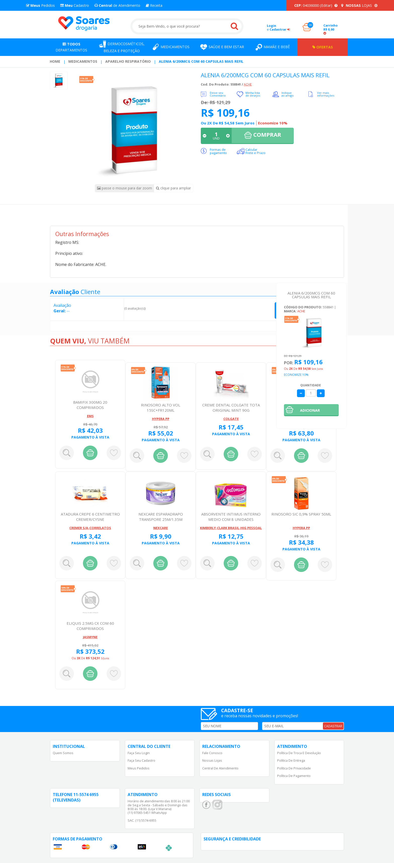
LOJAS (359, 5)
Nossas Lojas (212, 760)
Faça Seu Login (139, 753)
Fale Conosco (212, 753)
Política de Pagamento (294, 775)
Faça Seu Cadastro (141, 760)
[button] (311, 410)
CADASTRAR (333, 726)
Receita (154, 5)
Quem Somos (63, 753)
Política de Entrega (291, 760)
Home (55, 61)
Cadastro (74, 5)
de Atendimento (117, 5)
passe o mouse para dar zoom (124, 188)
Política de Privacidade (294, 768)
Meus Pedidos (139, 768)
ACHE (248, 84)
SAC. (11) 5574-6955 (142, 820)
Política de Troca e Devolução (299, 753)
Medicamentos (82, 61)
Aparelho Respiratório (128, 61)
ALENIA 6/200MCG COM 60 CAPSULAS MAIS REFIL (201, 61)
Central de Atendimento (220, 768)
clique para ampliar (173, 188)
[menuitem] (55, 61)
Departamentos (71, 47)
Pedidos (40, 5)
